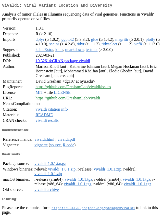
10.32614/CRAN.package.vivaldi (62, 62)
